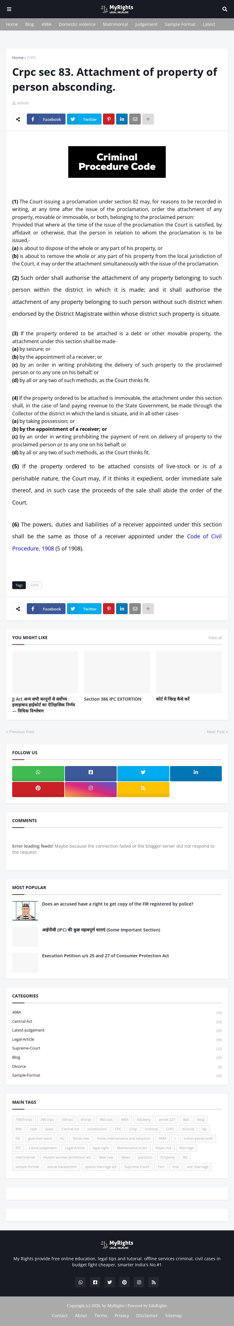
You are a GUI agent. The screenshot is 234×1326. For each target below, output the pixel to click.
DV (18, 1138)
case (33, 1129)
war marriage (197, 1166)
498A (46, 24)
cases (49, 1129)
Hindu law (81, 1138)
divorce (117, 1067)
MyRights (115, 1305)
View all (215, 637)
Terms (100, 1315)
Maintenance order (132, 1147)
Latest (209, 24)
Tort (161, 1166)
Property (168, 1157)
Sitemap (173, 1315)
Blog (29, 24)
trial (175, 1166)
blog (117, 1057)
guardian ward (40, 1138)
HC (62, 1138)
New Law (106, 1157)
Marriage (186, 1147)
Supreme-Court (117, 1048)
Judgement (146, 24)
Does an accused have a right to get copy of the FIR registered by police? (117, 904)
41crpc (86, 1119)
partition (145, 1157)
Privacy (122, 1315)
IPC (18, 1147)
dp (204, 1129)
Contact (60, 1315)
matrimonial (25, 1157)
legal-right (101, 1147)
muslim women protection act (67, 1157)
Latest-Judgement (117, 1030)
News (126, 1157)
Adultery (144, 1119)
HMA (162, 1138)
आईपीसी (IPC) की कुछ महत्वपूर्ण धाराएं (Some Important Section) (101, 930)
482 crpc (106, 1119)
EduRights (158, 1305)
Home (12, 24)
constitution (97, 1129)
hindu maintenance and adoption (124, 1138)
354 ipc (67, 1119)
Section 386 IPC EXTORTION (112, 699)
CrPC (31, 57)
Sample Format (180, 24)
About (81, 1315)
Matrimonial (115, 24)
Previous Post (21, 731)
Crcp (133, 1129)
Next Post (216, 731)
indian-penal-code (198, 1138)
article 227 (167, 1119)
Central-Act (117, 1021)
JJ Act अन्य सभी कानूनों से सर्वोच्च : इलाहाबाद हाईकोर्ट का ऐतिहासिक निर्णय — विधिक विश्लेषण (43, 705)
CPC (118, 1129)
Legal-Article (117, 1039)
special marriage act (100, 1166)
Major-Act (163, 1147)
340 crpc (47, 1119)
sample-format (117, 1075)
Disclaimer (147, 1315)
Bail (186, 1119)
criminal (151, 1129)
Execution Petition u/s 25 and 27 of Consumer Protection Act (105, 955)
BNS (19, 1129)
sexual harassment (62, 1166)
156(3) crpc (24, 1119)
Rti (185, 1157)
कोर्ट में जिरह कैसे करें (173, 699)
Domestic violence (77, 24)
